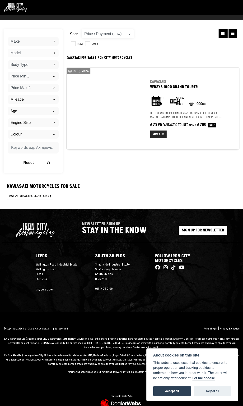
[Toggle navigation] (235, 7)
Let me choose (203, 378)
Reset (40, 163)
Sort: (74, 34)
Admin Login (210, 329)
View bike (158, 134)
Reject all (212, 391)
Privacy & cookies (229, 329)
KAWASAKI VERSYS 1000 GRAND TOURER (29, 196)
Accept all (172, 391)
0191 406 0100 (104, 289)
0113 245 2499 (45, 290)
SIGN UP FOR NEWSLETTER (203, 230)
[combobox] (33, 41)
